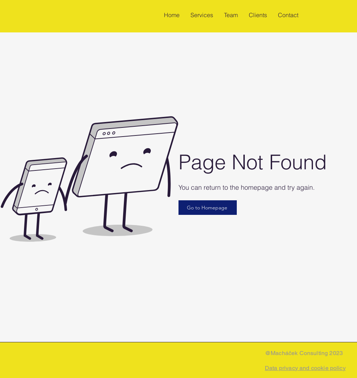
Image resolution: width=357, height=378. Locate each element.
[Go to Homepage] (207, 207)
